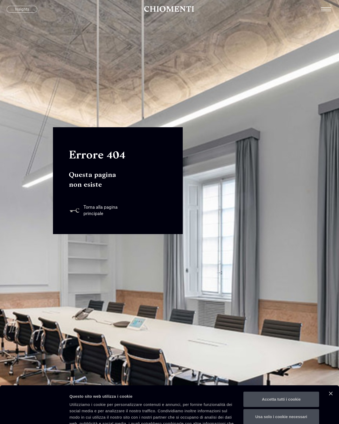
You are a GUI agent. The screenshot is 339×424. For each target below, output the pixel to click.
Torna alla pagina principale (93, 210)
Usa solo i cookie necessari (281, 379)
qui (112, 399)
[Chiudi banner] (331, 356)
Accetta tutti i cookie (281, 362)
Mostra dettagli (83, 413)
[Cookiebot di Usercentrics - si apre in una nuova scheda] (34, 414)
